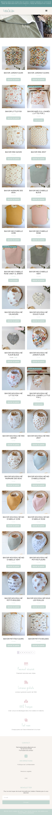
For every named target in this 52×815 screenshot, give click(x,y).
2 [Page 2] (20, 652)
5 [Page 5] (26, 652)
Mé (23, 813)
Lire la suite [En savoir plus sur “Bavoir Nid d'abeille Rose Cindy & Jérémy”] (13, 280)
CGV (26, 778)
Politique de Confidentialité (26, 764)
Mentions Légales (26, 771)
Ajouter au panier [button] (13, 79)
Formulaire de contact (26, 750)
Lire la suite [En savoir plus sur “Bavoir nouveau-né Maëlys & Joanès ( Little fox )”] (39, 404)
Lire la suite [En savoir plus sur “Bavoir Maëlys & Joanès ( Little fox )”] (39, 120)
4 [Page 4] (24, 652)
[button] (46, 10)
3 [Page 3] (22, 652)
